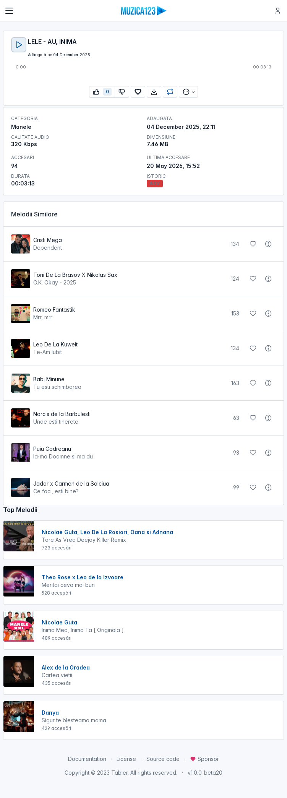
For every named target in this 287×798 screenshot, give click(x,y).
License (126, 759)
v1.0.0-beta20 (205, 772)
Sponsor (204, 759)
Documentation (87, 759)
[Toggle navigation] (9, 11)
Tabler (119, 772)
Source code (163, 759)
